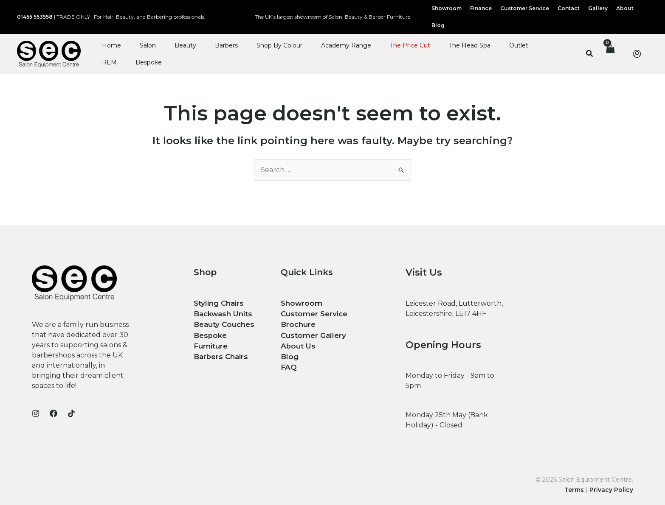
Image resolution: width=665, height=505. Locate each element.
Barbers (226, 45)
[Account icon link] (637, 54)
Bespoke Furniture (226, 333)
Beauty (185, 45)
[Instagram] (35, 413)
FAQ (288, 364)
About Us (297, 344)
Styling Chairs (217, 303)
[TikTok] (71, 413)
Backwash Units (222, 313)
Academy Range (346, 45)
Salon (148, 45)
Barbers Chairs (220, 344)
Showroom (300, 303)
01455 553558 (35, 17)
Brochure (297, 323)
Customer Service (312, 313)
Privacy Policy (611, 490)
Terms (574, 490)
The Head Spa (469, 45)
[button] (590, 53)
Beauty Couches (222, 323)
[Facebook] (53, 413)
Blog (289, 354)
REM (109, 62)
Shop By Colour (279, 45)
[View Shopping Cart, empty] (609, 54)
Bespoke (148, 62)
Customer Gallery (311, 333)
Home (111, 45)
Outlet (518, 45)
